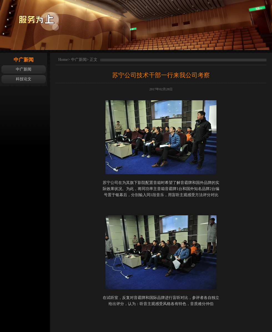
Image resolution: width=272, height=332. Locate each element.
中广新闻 (23, 69)
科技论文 (23, 79)
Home (63, 60)
